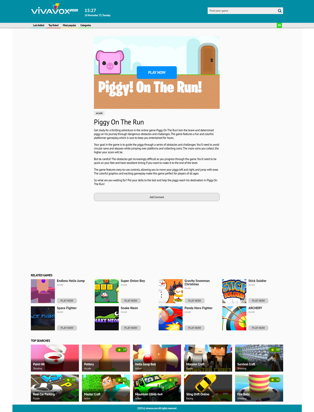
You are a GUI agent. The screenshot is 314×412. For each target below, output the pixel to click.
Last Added (38, 25)
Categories (86, 25)
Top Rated (53, 25)
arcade (99, 113)
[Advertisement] (61, 96)
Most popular (69, 25)
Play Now (157, 72)
